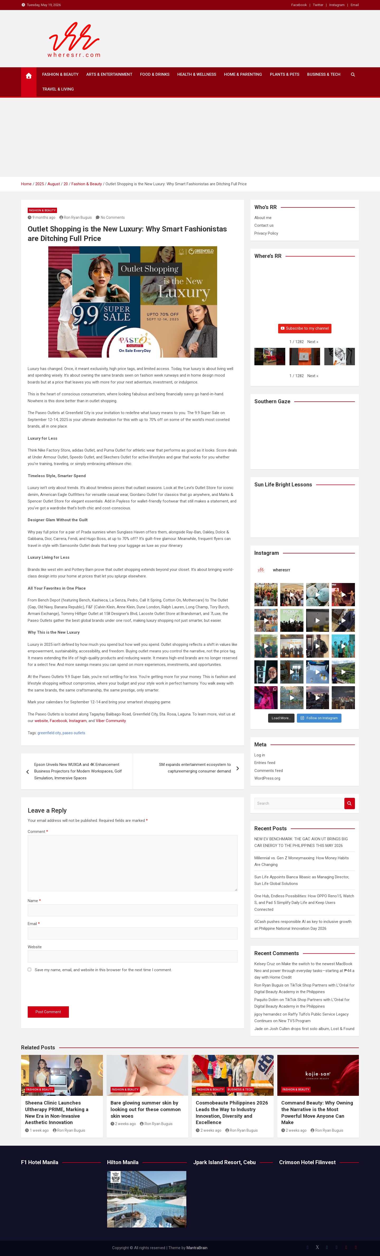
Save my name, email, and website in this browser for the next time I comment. (103, 970)
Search (349, 803)
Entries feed (264, 762)
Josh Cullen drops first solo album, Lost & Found (311, 1028)
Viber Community (111, 720)
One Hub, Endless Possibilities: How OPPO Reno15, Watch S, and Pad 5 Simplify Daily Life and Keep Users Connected (304, 903)
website (41, 720)
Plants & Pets (284, 74)
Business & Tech (323, 74)
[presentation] (68, 990)
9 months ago (41, 217)
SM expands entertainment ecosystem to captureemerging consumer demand (195, 768)
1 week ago (37, 1130)
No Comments (113, 217)
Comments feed (268, 770)
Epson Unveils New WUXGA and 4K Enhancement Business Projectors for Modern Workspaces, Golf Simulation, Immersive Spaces (78, 771)
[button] (313, 342)
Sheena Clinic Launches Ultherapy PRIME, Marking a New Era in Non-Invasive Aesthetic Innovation (56, 1112)
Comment (38, 831)
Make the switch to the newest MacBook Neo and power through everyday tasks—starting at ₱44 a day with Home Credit (304, 970)
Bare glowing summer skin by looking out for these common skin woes (146, 1109)
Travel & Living (58, 89)
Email (355, 5)
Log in (259, 755)
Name (34, 900)
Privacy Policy (266, 233)
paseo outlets (74, 733)
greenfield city (49, 733)
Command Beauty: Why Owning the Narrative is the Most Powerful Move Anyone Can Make (317, 1112)
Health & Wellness (196, 74)
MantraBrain (197, 1247)
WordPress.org (267, 778)
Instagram (337, 5)
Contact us (264, 225)
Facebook (299, 5)
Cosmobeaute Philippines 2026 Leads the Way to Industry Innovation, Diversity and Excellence (232, 1112)
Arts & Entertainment (109, 74)
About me (263, 217)
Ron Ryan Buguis (75, 217)
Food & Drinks (154, 74)
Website (35, 947)
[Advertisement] (190, 137)
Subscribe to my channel (305, 328)
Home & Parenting (243, 74)
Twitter (318, 5)
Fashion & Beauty (60, 74)
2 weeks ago (123, 1124)
